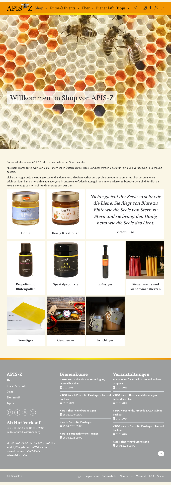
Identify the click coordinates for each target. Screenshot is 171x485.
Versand (141, 476)
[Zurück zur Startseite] (20, 7)
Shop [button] (41, 8)
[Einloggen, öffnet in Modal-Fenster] (156, 7)
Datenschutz (109, 476)
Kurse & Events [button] (64, 8)
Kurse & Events (16, 386)
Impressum (92, 476)
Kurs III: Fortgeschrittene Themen (79, 434)
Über (10, 391)
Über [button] (88, 8)
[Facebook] (150, 7)
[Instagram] (145, 7)
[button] (136, 7)
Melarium (15, 432)
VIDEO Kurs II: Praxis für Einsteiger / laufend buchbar (85, 397)
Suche (160, 476)
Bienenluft (105, 8)
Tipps (10, 403)
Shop (10, 380)
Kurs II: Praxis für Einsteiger (76, 422)
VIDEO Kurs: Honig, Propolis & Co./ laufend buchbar (137, 412)
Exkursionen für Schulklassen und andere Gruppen (137, 381)
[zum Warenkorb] (162, 7)
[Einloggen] (25, 412)
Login (79, 476)
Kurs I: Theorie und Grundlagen (78, 410)
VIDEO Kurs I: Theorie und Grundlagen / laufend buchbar (82, 381)
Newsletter (126, 476)
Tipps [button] (122, 8)
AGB (151, 476)
